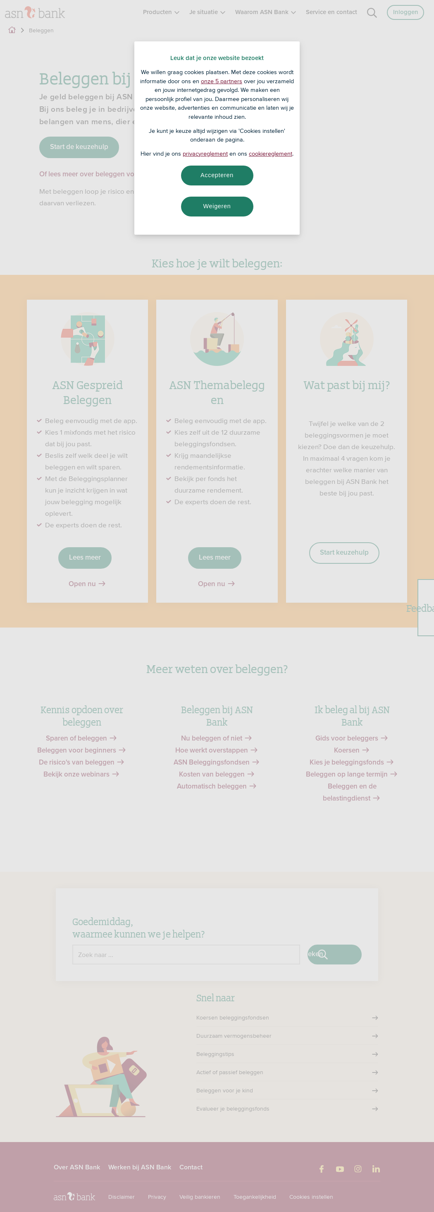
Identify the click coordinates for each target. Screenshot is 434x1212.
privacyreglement (205, 153)
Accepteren (217, 175)
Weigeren (217, 206)
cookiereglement (270, 153)
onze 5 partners (221, 81)
